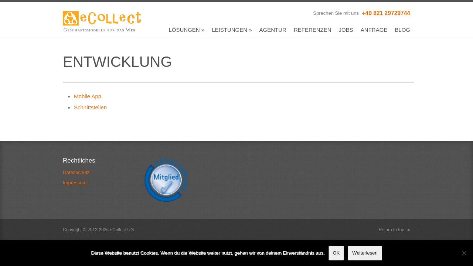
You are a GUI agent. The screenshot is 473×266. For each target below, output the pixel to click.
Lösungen (187, 30)
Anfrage (374, 30)
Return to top (391, 229)
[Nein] (463, 253)
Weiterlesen (364, 253)
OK (336, 253)
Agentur (272, 30)
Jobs (346, 30)
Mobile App (87, 96)
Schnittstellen (90, 107)
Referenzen (312, 30)
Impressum (74, 182)
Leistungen (232, 30)
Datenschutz (76, 172)
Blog (402, 30)
